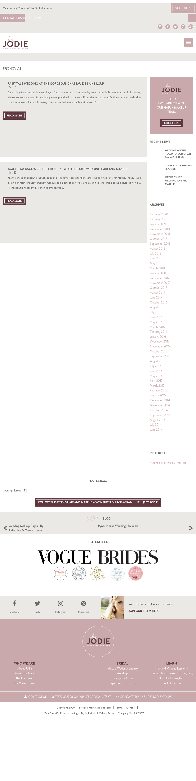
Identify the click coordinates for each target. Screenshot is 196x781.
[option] (53, 536)
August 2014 (158, 422)
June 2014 (156, 432)
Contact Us (12, 18)
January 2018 (158, 275)
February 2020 (159, 216)
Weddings (122, 688)
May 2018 (156, 265)
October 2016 (158, 304)
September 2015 (160, 358)
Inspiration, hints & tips (123, 697)
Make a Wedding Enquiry (122, 683)
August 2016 (157, 309)
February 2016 (158, 334)
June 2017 (156, 299)
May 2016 (156, 324)
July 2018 (155, 255)
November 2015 (160, 348)
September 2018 (160, 246)
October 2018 (158, 241)
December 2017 (160, 280)
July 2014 (156, 427)
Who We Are (24, 677)
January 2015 (158, 397)
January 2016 (158, 339)
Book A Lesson (171, 697)
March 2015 (157, 388)
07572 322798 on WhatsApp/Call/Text (81, 711)
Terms (119, 722)
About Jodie (24, 683)
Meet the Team (24, 688)
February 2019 (158, 221)
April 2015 (156, 383)
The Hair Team (24, 692)
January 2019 (158, 226)
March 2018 (157, 270)
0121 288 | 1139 (37, 18)
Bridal (122, 677)
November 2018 (160, 236)
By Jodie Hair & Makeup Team (95, 722)
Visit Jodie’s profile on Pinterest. (168, 465)
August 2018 (157, 250)
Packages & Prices (122, 692)
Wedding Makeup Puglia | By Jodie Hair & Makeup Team (70, 530)
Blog (184, 18)
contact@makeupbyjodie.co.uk (144, 711)
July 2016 (155, 314)
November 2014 (160, 407)
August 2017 (157, 295)
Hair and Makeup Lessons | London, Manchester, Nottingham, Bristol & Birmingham (171, 688)
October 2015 (158, 353)
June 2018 (156, 260)
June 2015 (156, 373)
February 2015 (158, 392)
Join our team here (144, 625)
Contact (131, 722)
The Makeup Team (24, 697)
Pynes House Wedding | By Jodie (163, 528)
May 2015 (156, 378)
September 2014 (160, 417)
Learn (171, 677)
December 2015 (160, 343)
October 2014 (159, 412)
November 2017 (160, 285)
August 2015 (157, 363)
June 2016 (156, 319)
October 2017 (158, 290)
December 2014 (160, 402)
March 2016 (157, 329)
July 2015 (155, 368)
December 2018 (160, 231)
